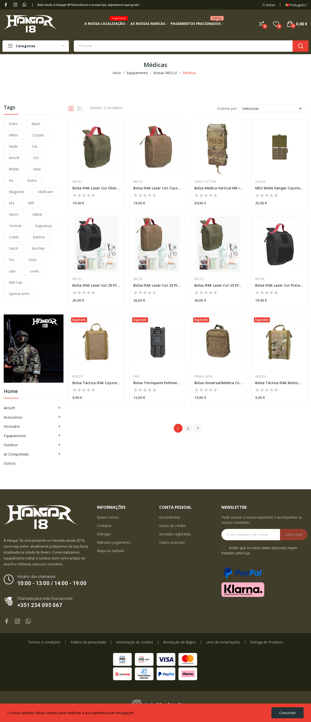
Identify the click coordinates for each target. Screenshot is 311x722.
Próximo (198, 428)
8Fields (77, 376)
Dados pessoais (172, 542)
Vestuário (12, 426)
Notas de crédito (172, 525)
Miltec (77, 181)
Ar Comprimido (16, 454)
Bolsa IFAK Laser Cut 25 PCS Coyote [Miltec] (157, 285)
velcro (14, 214)
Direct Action (205, 181)
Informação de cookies (134, 642)
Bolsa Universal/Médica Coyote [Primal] (218, 382)
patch (13, 248)
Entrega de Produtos (266, 642)
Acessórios (13, 417)
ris (11, 180)
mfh (31, 203)
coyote (38, 135)
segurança (43, 225)
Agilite (260, 181)
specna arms (19, 293)
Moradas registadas (175, 534)
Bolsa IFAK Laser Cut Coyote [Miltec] (157, 188)
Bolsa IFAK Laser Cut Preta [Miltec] (279, 285)
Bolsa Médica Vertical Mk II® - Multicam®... (218, 188)
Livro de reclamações (223, 642)
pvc (12, 259)
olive (37, 169)
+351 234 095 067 (39, 605)
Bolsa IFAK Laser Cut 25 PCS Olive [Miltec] (218, 285)
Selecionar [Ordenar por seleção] (272, 109)
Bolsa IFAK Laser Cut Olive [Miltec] (96, 188)
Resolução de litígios (179, 642)
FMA (136, 376)
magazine (16, 191)
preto (13, 123)
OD (36, 157)
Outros (10, 463)
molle (13, 146)
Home (11, 391)
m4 (11, 203)
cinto (32, 259)
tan (34, 146)
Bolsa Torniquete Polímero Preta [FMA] (157, 382)
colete (14, 237)
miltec (13, 135)
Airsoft (9, 407)
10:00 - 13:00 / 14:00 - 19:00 (52, 583)
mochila (38, 248)
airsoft (14, 157)
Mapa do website (110, 550)
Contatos (104, 525)
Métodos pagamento (114, 542)
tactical (15, 225)
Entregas (104, 534)
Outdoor (11, 444)
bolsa (31, 180)
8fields (14, 169)
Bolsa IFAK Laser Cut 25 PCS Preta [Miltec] (96, 285)
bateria (39, 237)
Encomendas (169, 517)
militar (37, 214)
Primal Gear (203, 376)
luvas (34, 271)
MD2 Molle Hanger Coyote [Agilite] (279, 188)
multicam (45, 191)
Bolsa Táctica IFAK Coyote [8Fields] (96, 382)
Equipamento (15, 435)
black (35, 123)
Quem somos (108, 517)
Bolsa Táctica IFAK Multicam (279, 382)
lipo (12, 271)
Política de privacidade (88, 642)
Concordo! (287, 712)
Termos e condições (44, 642)
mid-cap (15, 282)
